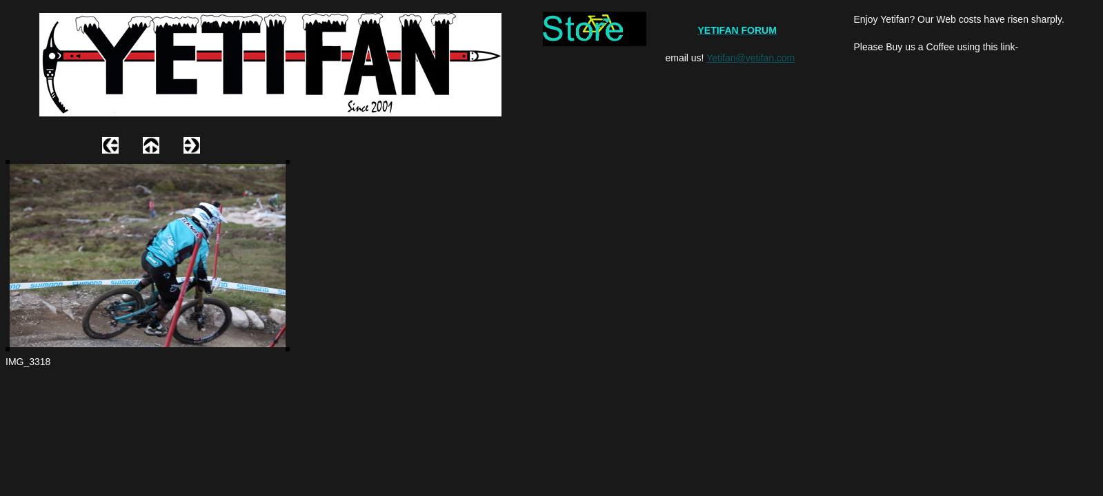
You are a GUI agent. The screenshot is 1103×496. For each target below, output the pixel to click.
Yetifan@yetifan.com (750, 57)
